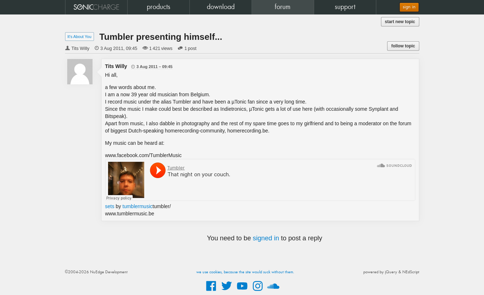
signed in (266, 238)
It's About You (79, 36)
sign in (409, 7)
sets (110, 206)
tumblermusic (138, 206)
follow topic (403, 46)
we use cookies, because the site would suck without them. (245, 272)
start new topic (400, 21)
